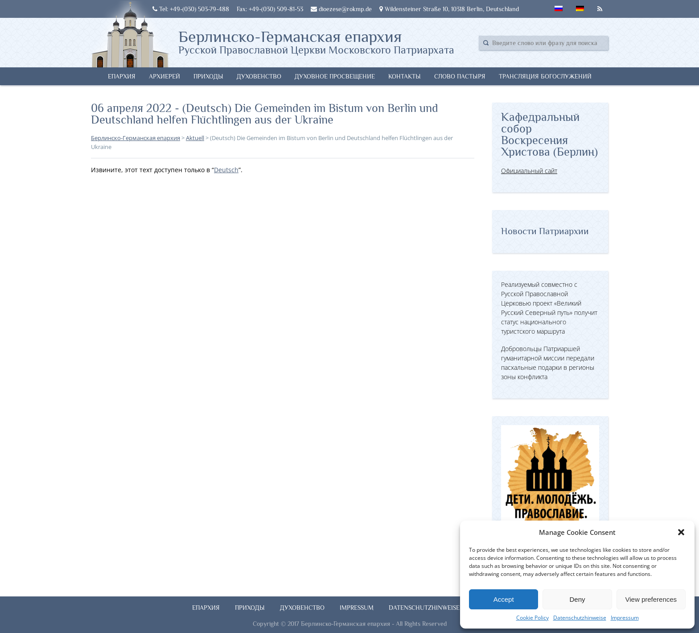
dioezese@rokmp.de (341, 8)
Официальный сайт (529, 170)
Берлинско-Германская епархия (316, 41)
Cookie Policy (532, 617)
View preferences (651, 599)
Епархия (122, 76)
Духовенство (259, 76)
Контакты (404, 76)
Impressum (625, 617)
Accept (503, 599)
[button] (681, 532)
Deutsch (226, 169)
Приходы (208, 76)
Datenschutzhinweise (579, 617)
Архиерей (164, 76)
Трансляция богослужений (545, 76)
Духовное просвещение (335, 76)
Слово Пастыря (459, 76)
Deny (577, 599)
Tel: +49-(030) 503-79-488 (190, 8)
